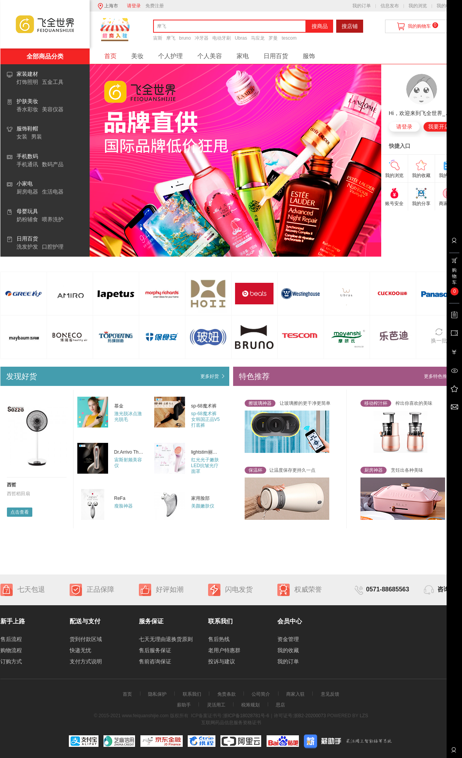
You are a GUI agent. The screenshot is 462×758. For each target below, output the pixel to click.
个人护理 (170, 56)
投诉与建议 (221, 661)
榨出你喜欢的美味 (396, 403)
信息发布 (389, 5)
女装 (22, 137)
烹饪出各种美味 (391, 470)
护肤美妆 (27, 101)
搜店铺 (350, 26)
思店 (280, 705)
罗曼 (273, 38)
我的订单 (361, 5)
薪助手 (184, 705)
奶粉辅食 (27, 219)
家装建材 (27, 74)
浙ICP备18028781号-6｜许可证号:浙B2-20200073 (274, 715)
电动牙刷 (221, 38)
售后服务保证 (155, 650)
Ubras (241, 38)
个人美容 (209, 56)
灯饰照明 (27, 82)
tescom (289, 38)
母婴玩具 (27, 211)
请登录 (134, 5)
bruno (185, 38)
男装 (36, 137)
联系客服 (453, 752)
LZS (363, 715)
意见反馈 (330, 694)
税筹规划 (250, 705)
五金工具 (52, 82)
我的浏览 (418, 5)
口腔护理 (52, 247)
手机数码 (27, 156)
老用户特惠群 (224, 650)
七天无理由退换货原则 (166, 639)
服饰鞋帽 (27, 128)
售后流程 (11, 639)
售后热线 (219, 639)
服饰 (309, 56)
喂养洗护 (52, 219)
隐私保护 (157, 694)
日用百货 (27, 238)
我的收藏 (446, 5)
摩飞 (170, 38)
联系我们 (192, 694)
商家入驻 (295, 694)
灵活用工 (216, 705)
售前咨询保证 (155, 661)
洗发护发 (27, 247)
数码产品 (52, 164)
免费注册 (154, 5)
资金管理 (288, 639)
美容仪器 (52, 109)
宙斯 (157, 38)
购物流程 (11, 650)
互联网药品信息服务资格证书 (231, 722)
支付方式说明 (86, 661)
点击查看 (19, 512)
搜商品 (320, 26)
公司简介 (261, 694)
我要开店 (439, 127)
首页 (110, 56)
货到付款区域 (86, 639)
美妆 (137, 56)
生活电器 (52, 192)
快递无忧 (80, 650)
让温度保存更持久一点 (280, 470)
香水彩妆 (27, 109)
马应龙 (258, 38)
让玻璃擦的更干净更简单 (287, 403)
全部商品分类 (45, 56)
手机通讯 (27, 164)
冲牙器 (201, 38)
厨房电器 (27, 192)
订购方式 (11, 661)
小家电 (25, 183)
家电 (243, 56)
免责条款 (226, 694)
